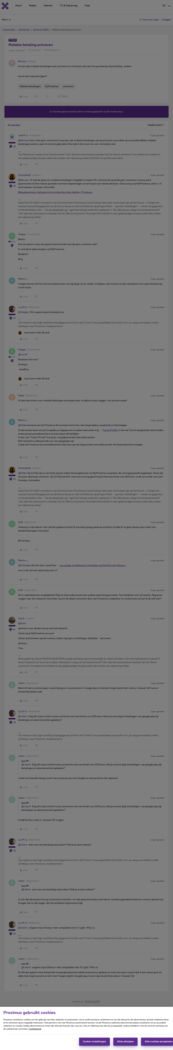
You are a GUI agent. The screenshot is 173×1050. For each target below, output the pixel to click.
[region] (86, 1028)
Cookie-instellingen (94, 1041)
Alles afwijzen (125, 1041)
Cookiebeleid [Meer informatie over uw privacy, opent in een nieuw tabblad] (35, 1029)
